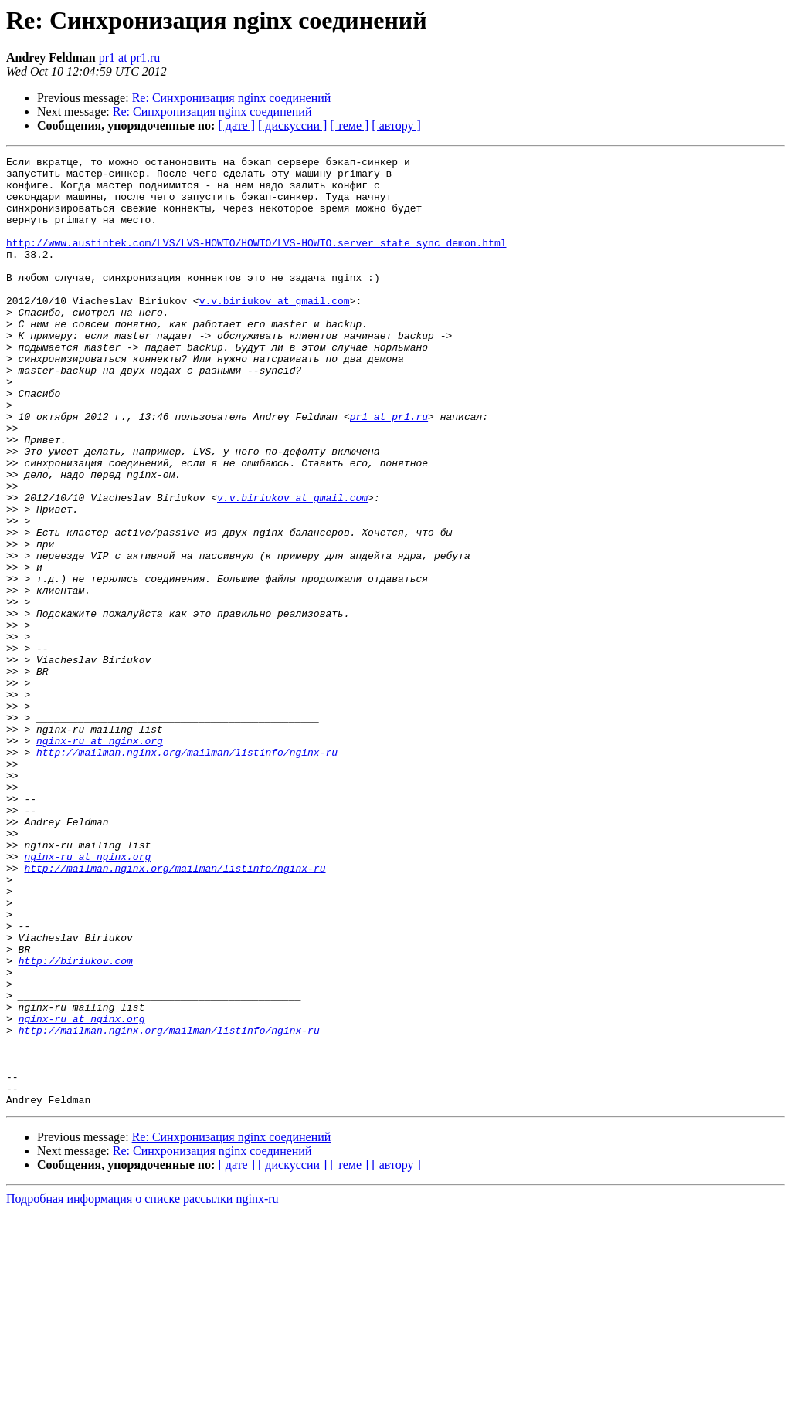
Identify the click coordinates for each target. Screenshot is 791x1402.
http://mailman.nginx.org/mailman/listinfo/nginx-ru (187, 872)
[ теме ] (349, 125)
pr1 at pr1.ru (130, 57)
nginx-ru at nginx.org (99, 858)
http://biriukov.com (76, 1122)
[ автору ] (396, 125)
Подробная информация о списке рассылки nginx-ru (142, 1388)
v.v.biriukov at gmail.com (274, 330)
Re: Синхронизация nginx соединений (231, 97)
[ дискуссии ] (292, 125)
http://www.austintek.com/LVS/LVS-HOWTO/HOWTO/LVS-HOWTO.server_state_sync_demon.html (256, 261)
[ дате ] (236, 125)
